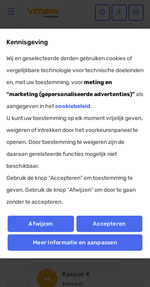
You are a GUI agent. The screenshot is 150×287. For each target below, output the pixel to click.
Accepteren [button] (109, 223)
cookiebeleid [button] (72, 106)
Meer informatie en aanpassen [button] (75, 242)
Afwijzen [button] (40, 223)
